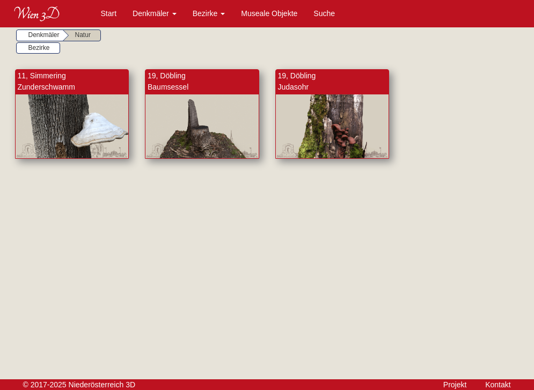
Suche (324, 13)
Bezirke (209, 13)
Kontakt (497, 384)
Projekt (455, 384)
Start (109, 13)
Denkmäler (155, 13)
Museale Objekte (269, 13)
